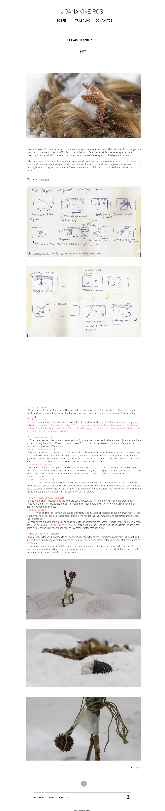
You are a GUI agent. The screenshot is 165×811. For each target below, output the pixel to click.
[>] (84, 784)
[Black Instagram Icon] (128, 797)
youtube (45, 179)
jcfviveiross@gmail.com (57, 797)
